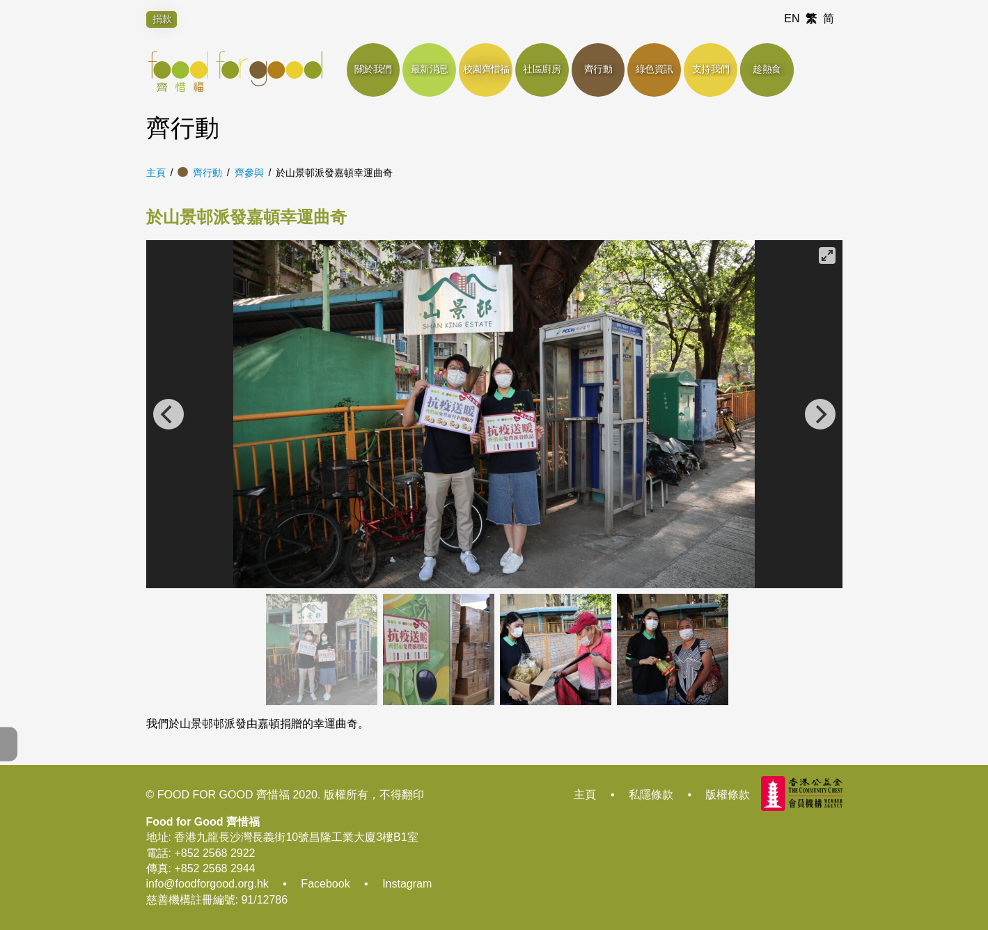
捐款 (162, 18)
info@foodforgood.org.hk (207, 884)
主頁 (156, 172)
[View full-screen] (827, 255)
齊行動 (207, 172)
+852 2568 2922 (214, 853)
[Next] (820, 414)
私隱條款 (651, 795)
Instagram (407, 884)
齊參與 (249, 172)
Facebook (325, 884)
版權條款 (727, 795)
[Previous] (168, 414)
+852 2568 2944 (214, 868)
